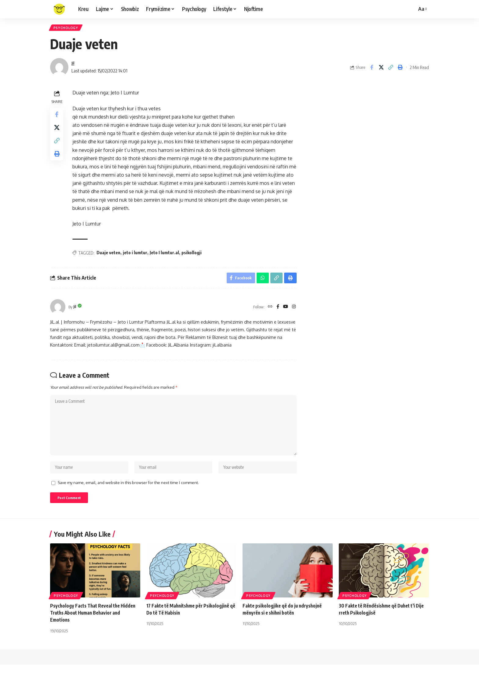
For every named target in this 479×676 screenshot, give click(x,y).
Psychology (66, 28)
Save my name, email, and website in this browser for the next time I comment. (128, 492)
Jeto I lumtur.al (166, 254)
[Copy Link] (390, 69)
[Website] (268, 310)
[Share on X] (381, 69)
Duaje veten (110, 254)
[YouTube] (285, 310)
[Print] (400, 69)
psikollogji (193, 254)
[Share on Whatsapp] (261, 280)
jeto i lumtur (136, 254)
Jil (73, 65)
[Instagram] (294, 310)
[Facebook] (277, 310)
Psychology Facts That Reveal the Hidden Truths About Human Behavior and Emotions (95, 624)
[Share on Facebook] (371, 69)
